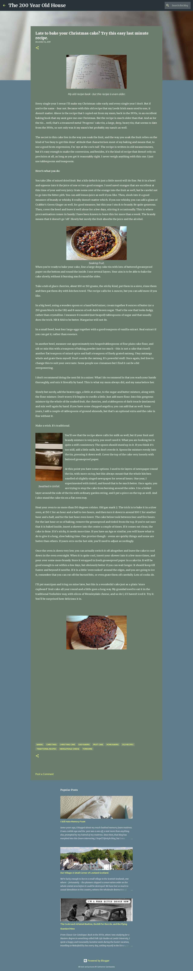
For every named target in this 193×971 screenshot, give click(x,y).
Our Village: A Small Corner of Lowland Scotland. (84, 873)
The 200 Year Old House (37, 5)
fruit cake (98, 745)
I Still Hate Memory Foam (72, 821)
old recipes (127, 745)
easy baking (84, 745)
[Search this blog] (175, 5)
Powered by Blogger (96, 960)
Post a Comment (44, 774)
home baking (113, 745)
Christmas (51, 745)
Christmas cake (67, 745)
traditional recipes (46, 749)
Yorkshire (87, 749)
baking (40, 745)
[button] (37, 48)
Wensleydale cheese (69, 749)
